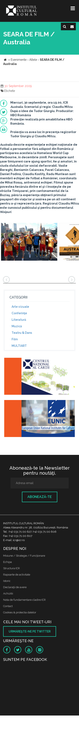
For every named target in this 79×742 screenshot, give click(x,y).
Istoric (7, 580)
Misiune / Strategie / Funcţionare (24, 555)
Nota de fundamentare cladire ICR (24, 599)
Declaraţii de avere (15, 587)
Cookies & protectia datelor (19, 612)
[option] (29, 242)
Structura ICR (11, 568)
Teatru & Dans (22, 332)
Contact (8, 606)
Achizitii (8, 593)
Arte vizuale (20, 306)
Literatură (19, 319)
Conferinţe (19, 313)
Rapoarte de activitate (16, 574)
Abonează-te (39, 497)
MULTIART (19, 345)
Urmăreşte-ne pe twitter (30, 631)
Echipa (7, 562)
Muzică (17, 326)
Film (15, 339)
